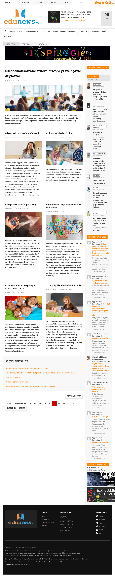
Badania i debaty (16, 32)
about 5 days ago (98, 329)
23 (64, 403)
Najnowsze (93, 76)
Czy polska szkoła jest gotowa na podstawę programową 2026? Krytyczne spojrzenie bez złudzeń (100, 200)
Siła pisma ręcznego (14, 377)
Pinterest (107, 2)
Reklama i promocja (63, 517)
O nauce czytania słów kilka (17, 382)
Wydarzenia (25, 2)
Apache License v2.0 (55, 562)
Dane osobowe (65, 530)
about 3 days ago (98, 272)
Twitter (103, 2)
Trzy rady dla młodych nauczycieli (64, 285)
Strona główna (5, 31)
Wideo (40, 2)
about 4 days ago (98, 297)
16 (30, 403)
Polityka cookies (66, 527)
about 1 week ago (98, 408)
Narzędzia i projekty (69, 32)
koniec (22, 408)
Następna (11, 408)
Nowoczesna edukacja (50, 32)
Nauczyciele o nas (48, 522)
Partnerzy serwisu (66, 524)
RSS (113, 2)
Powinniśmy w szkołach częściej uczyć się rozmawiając (28, 368)
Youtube (100, 2)
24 (69, 403)
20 (49, 403)
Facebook (96, 2)
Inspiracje (83, 32)
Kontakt (44, 526)
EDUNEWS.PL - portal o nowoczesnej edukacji (56, 559)
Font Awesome (9, 564)
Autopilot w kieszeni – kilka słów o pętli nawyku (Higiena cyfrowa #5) (100, 94)
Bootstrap (8, 562)
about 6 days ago (98, 352)
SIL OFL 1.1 (30, 564)
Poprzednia (20, 403)
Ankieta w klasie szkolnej (59, 133)
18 (40, 403)
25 (73, 403)
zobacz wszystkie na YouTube (74, 20)
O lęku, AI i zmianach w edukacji (22, 133)
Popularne (93, 80)
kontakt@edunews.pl (65, 555)
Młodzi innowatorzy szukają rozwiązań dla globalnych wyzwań (30, 386)
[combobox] (83, 2)
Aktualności (8, 2)
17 (35, 403)
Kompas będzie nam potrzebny (21, 204)
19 (45, 403)
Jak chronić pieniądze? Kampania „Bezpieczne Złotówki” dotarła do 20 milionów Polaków (41, 373)
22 (59, 403)
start (9, 403)
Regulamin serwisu (66, 521)
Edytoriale (8, 36)
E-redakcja (45, 519)
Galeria (53, 2)
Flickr (110, 2)
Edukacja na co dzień (98, 32)
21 (54, 403)
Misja (43, 516)
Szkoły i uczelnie (32, 32)
